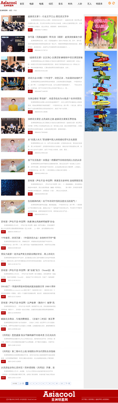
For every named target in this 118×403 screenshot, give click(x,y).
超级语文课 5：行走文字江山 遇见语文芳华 (48, 16)
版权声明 (99, 399)
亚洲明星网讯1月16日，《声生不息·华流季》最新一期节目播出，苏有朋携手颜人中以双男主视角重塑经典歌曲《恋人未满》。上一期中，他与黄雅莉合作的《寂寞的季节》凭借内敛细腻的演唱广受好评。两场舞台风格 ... (28, 228)
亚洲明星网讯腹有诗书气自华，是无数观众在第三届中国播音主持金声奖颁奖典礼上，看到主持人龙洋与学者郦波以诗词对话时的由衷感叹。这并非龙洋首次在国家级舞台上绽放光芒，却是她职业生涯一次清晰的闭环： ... (28, 261)
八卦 (80, 4)
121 (62, 383)
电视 (41, 4)
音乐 (60, 4)
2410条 (14, 383)
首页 (22, 4)
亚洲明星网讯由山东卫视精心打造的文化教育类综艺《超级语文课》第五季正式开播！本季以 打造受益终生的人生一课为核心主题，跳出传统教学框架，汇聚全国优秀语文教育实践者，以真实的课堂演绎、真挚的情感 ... (55, 126)
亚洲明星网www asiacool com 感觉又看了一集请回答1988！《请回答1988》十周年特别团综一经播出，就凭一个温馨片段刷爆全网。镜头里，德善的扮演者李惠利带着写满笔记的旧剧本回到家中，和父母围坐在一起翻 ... (28, 293)
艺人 (89, 4)
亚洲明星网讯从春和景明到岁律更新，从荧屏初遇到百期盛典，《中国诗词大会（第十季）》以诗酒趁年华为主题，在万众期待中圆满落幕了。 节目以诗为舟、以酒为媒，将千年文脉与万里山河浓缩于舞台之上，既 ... (55, 85)
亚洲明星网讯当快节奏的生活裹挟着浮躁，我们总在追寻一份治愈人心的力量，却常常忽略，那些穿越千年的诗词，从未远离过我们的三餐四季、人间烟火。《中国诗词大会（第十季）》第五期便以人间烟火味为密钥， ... (55, 167)
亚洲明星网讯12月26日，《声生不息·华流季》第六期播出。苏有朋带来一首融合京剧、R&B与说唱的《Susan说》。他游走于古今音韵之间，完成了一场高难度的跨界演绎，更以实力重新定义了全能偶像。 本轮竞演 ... (28, 277)
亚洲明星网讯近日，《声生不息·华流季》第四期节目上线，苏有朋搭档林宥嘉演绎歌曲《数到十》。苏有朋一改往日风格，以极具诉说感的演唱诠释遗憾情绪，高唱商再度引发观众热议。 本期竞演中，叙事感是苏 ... (28, 310)
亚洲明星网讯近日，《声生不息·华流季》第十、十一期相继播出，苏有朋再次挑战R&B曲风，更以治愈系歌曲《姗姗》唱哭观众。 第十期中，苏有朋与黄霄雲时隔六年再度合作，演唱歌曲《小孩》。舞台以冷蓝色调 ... (55, 187)
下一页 (67, 383)
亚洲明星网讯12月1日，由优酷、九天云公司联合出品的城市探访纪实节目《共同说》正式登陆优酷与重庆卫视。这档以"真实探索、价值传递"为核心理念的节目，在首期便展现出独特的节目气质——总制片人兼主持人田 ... (28, 374)
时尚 (70, 4)
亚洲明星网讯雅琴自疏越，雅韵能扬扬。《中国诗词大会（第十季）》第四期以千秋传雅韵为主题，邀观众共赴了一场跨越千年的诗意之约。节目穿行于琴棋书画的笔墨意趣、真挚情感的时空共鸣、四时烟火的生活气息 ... (55, 208)
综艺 (51, 4)
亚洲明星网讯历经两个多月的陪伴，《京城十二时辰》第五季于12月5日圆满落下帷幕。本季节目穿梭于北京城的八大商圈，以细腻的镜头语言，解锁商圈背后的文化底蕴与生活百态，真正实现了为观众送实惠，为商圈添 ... (28, 326)
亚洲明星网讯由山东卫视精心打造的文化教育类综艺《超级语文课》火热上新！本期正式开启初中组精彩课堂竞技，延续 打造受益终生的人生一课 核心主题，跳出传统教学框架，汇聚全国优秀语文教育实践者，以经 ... (54, 64)
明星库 (99, 4)
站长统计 (24, 399)
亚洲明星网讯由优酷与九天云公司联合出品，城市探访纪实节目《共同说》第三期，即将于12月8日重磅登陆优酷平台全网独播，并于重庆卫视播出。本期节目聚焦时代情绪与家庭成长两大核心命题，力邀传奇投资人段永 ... (28, 342)
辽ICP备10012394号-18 (13, 399)
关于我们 (85, 399)
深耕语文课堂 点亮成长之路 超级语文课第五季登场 (52, 119)
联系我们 (92, 399)
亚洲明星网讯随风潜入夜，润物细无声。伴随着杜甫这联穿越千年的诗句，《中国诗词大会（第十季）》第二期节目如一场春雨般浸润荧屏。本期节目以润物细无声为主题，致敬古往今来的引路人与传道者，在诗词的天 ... (28, 245)
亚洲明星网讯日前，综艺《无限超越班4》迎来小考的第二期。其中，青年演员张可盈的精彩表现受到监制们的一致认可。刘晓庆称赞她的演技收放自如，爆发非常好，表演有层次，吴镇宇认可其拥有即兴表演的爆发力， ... (55, 44)
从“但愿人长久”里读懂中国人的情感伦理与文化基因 (52, 139)
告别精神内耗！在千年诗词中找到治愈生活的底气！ (52, 201)
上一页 (21, 383)
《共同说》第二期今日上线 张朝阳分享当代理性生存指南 (28, 351)
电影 (32, 4)
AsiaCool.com (32, 399)
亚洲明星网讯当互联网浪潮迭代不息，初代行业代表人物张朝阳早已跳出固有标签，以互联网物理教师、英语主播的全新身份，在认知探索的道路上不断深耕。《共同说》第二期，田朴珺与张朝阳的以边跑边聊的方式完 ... (28, 358)
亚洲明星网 (4, 10)
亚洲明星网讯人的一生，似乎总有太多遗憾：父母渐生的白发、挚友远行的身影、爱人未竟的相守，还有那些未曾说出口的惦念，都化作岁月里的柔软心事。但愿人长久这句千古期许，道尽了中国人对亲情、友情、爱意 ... (55, 146)
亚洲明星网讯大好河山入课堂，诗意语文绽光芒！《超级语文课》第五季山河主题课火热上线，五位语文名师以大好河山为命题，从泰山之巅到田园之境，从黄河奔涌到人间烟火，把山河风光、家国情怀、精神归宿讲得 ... (55, 23)
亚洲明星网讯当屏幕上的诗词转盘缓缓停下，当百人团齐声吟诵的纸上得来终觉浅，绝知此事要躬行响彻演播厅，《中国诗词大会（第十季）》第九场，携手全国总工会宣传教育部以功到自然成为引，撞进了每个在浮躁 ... (55, 105)
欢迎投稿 (106, 399)
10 (56, 383)
